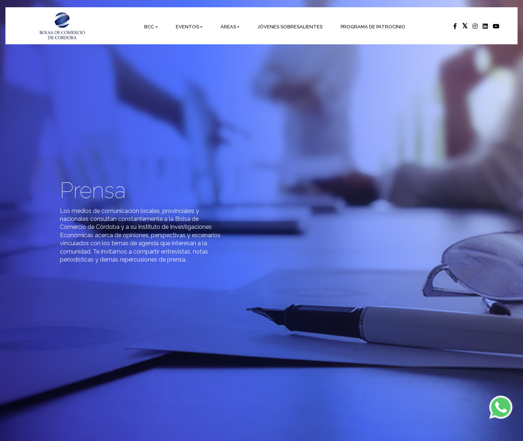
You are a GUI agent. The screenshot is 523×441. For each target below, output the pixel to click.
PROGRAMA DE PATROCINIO (373, 26)
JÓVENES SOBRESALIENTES (290, 26)
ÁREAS (228, 26)
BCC (149, 26)
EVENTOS (187, 26)
